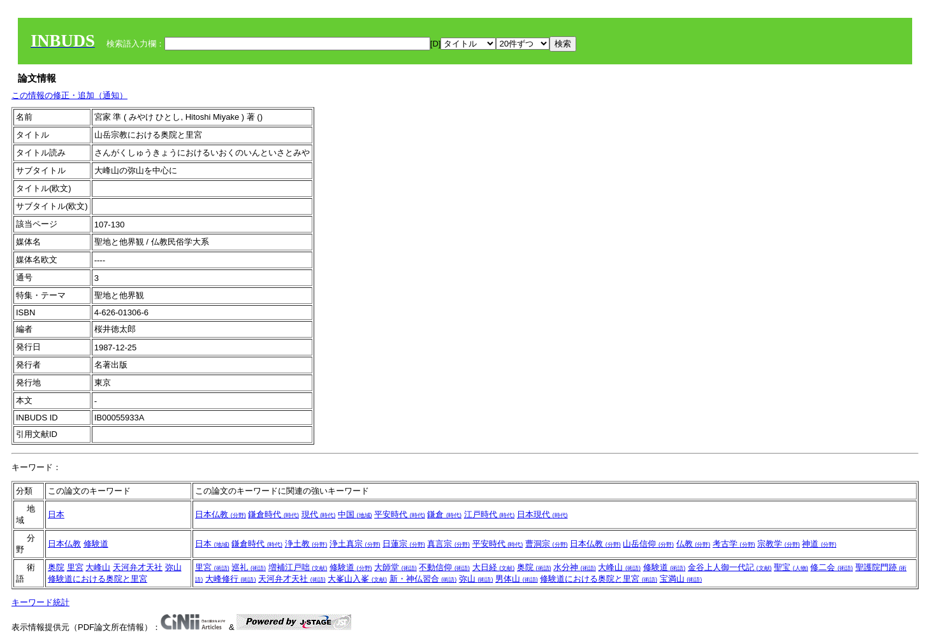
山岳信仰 (648, 543)
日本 (56, 514)
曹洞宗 (546, 543)
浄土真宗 (355, 543)
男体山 (516, 578)
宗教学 (778, 543)
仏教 (693, 543)
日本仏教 (220, 514)
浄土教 (306, 543)
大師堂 (395, 567)
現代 (319, 514)
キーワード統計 (40, 602)
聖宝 (791, 567)
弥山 (173, 567)
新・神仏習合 (423, 578)
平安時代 (399, 514)
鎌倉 (444, 514)
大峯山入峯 (357, 578)
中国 (355, 514)
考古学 (734, 543)
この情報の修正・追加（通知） (69, 95)
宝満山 (681, 578)
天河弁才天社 (138, 567)
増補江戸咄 (298, 567)
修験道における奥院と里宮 (97, 578)
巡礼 (248, 567)
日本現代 (542, 514)
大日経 (493, 567)
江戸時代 (489, 514)
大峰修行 (230, 578)
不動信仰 (444, 567)
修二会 (831, 567)
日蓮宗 (403, 543)
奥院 (56, 567)
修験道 (96, 543)
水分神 (574, 567)
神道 (819, 543)
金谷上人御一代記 (730, 567)
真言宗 (448, 543)
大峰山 (97, 567)
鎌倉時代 (273, 514)
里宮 (75, 567)
